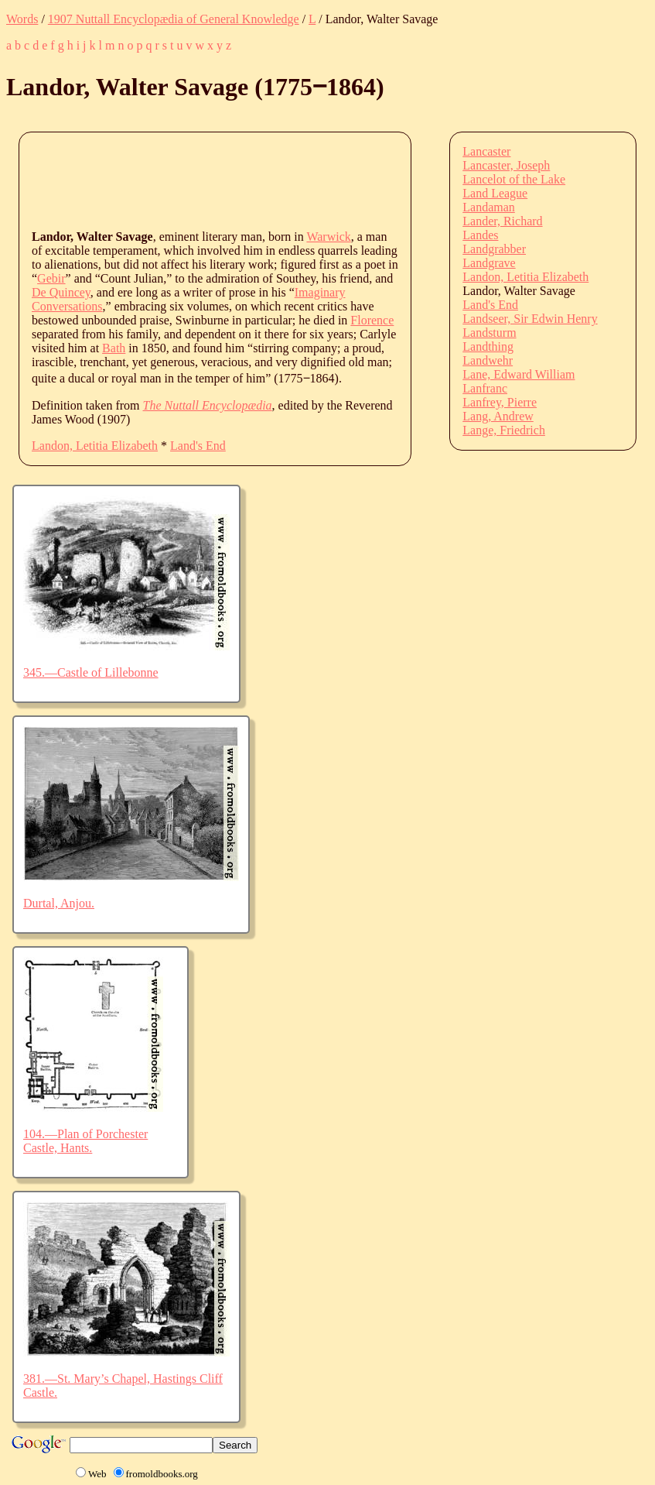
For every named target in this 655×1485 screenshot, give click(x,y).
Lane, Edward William (518, 374)
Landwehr (487, 360)
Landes (480, 235)
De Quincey (61, 292)
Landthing (487, 346)
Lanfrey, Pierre (499, 402)
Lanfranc (484, 388)
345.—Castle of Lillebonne (91, 672)
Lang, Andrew (498, 416)
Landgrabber (494, 249)
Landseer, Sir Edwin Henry (529, 318)
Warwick (328, 236)
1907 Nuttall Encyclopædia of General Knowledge (173, 19)
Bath (113, 348)
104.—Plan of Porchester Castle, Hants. (85, 1140)
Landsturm (489, 332)
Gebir (51, 278)
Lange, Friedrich (503, 430)
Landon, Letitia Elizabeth (95, 445)
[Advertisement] (313, 179)
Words (22, 19)
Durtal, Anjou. (58, 903)
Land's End (198, 445)
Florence (372, 320)
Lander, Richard (502, 221)
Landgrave (488, 262)
